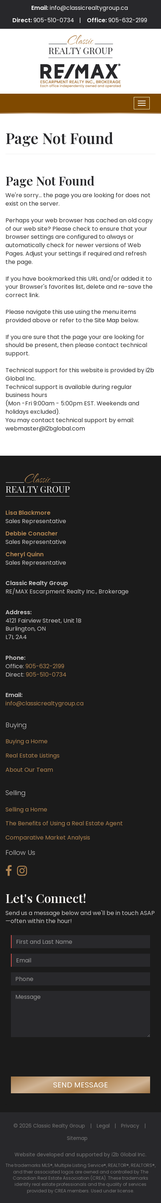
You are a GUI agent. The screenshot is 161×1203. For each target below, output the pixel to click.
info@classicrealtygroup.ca (89, 8)
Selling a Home (26, 809)
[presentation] (66, 1057)
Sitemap (77, 1138)
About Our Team (29, 770)
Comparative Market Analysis (47, 837)
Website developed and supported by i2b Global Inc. (80, 1154)
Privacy (130, 1125)
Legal (103, 1125)
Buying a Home (26, 741)
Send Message (80, 1085)
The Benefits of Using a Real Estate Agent (64, 823)
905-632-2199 (127, 20)
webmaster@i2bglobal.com (45, 428)
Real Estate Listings (32, 755)
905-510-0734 (53, 20)
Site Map (106, 320)
